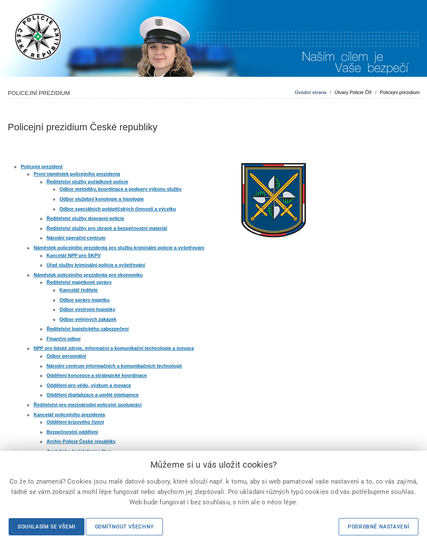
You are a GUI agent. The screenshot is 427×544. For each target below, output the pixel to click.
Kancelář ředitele (78, 289)
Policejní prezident (41, 166)
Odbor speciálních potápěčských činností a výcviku (117, 208)
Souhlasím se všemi (46, 527)
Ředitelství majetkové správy (79, 282)
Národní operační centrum (76, 237)
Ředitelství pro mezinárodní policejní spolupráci (88, 404)
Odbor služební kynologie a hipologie (101, 198)
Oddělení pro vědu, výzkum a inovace (89, 385)
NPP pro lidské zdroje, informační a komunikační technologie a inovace (114, 348)
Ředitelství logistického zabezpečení (88, 328)
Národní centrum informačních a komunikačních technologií (114, 365)
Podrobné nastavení (378, 527)
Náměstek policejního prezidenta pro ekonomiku (88, 274)
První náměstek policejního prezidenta (77, 173)
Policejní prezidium (400, 92)
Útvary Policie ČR (353, 92)
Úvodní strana (310, 92)
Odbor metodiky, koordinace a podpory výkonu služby (120, 189)
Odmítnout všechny (124, 527)
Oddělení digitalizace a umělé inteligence (93, 394)
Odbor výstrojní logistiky (87, 309)
